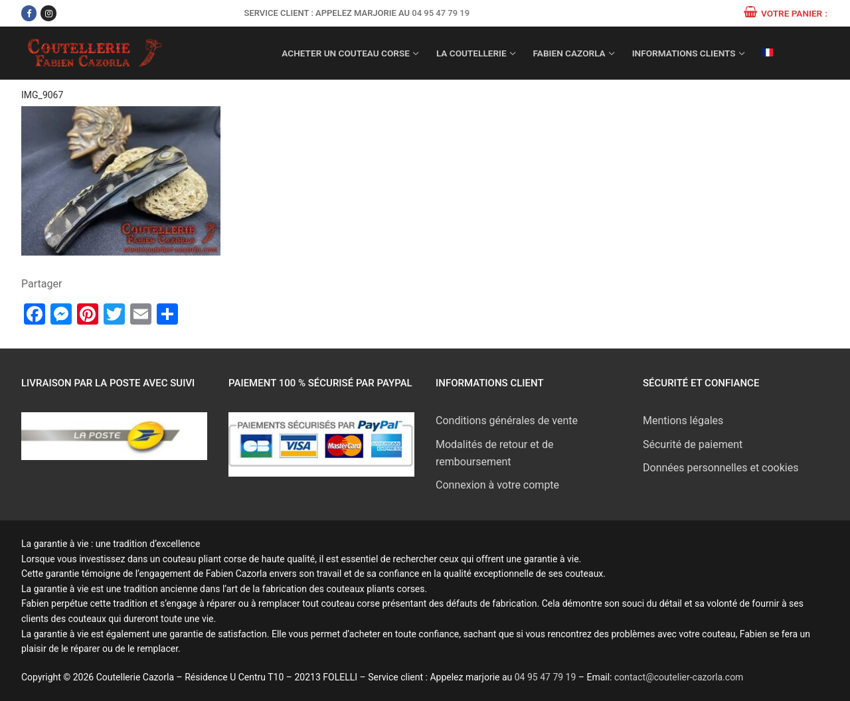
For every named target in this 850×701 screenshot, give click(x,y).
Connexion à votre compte (497, 485)
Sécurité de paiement (692, 444)
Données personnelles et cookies (720, 467)
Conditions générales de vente (507, 420)
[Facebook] (29, 13)
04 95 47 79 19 (440, 13)
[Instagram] (48, 13)
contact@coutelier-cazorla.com (678, 677)
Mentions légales (683, 420)
